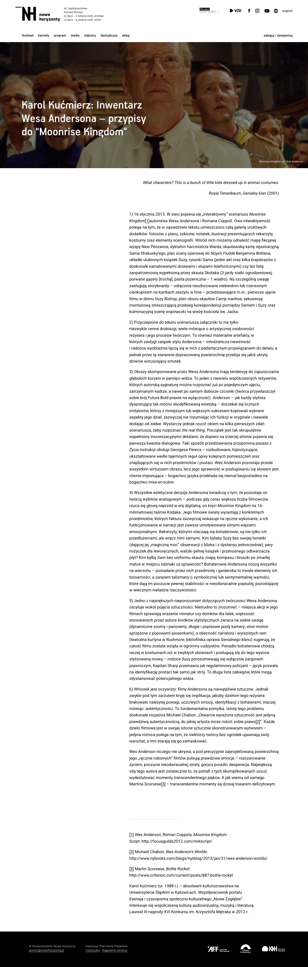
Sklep (126, 36)
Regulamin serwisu (114, 950)
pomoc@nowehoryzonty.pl (46, 950)
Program (60, 36)
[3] (163, 784)
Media (75, 36)
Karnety (43, 36)
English (287, 11)
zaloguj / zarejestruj (278, 36)
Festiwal (28, 36)
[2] (258, 721)
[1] (147, 220)
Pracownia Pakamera (113, 946)
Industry (90, 36)
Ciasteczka (92, 950)
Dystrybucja (109, 36)
